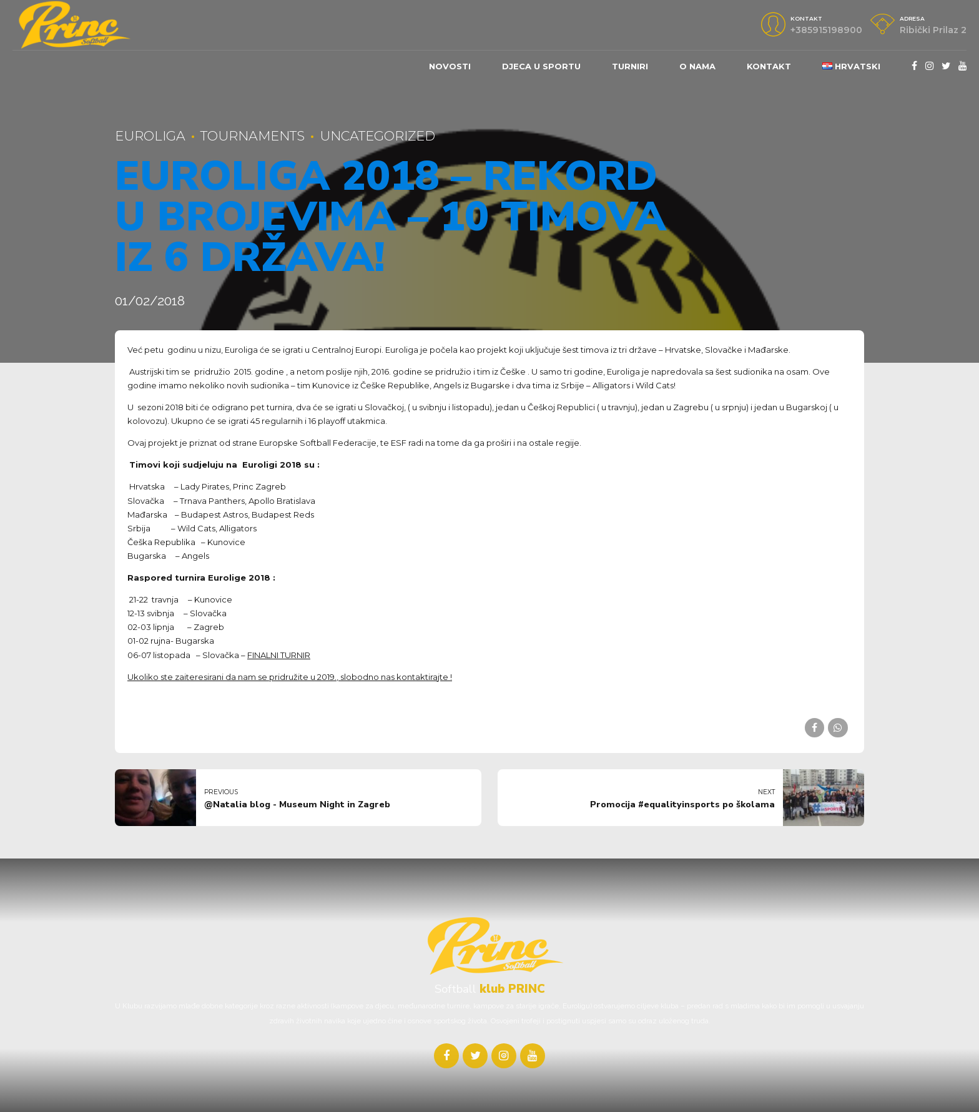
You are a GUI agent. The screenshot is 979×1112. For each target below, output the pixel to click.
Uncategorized (377, 136)
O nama (697, 66)
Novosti (450, 66)
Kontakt (769, 66)
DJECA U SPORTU (541, 66)
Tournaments (252, 136)
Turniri (630, 66)
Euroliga (150, 136)
